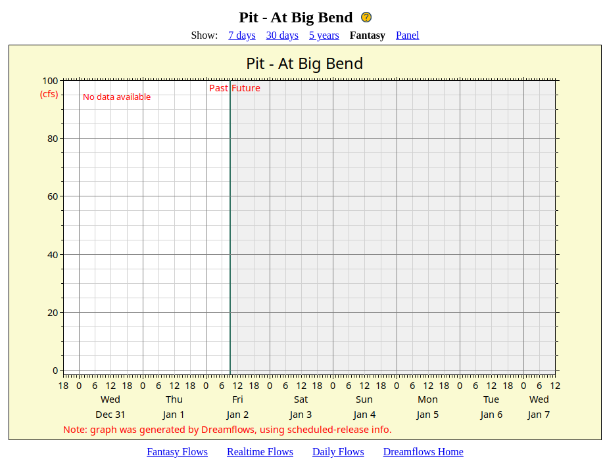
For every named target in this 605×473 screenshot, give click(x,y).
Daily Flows (338, 451)
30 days (282, 35)
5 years (324, 35)
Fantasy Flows (177, 451)
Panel (408, 35)
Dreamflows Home (423, 451)
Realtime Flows (260, 451)
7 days (241, 35)
